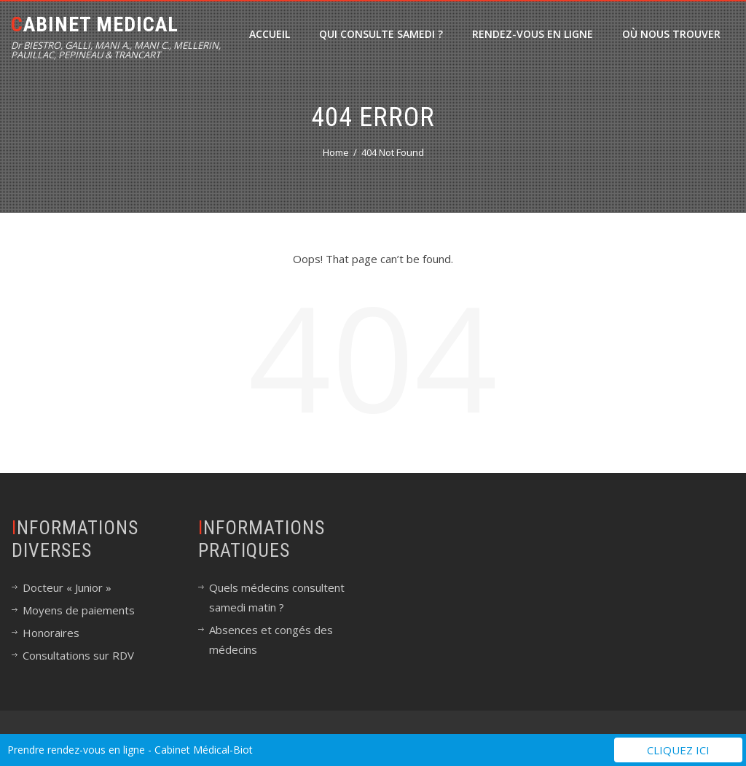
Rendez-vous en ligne (532, 34)
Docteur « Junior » (67, 587)
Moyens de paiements (79, 610)
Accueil (269, 34)
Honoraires (51, 632)
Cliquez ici (678, 750)
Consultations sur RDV (78, 655)
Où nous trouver (671, 34)
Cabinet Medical (94, 24)
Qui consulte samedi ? (381, 34)
